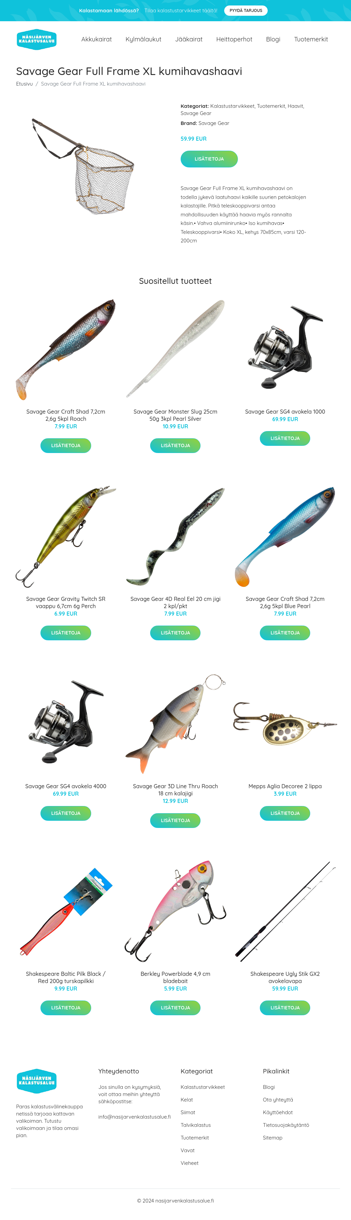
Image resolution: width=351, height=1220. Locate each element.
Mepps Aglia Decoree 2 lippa (285, 794)
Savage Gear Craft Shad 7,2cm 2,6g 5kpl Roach (65, 423)
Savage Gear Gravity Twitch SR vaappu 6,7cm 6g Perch (65, 610)
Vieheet (189, 1170)
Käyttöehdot (278, 1120)
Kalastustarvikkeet (232, 113)
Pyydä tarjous (246, 10)
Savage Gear (196, 120)
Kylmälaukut (143, 43)
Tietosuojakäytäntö (286, 1132)
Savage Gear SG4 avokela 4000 (65, 794)
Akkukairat (96, 43)
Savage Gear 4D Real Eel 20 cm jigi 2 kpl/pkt (176, 610)
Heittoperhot (234, 43)
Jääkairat (189, 43)
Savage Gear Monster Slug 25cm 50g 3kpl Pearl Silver (175, 423)
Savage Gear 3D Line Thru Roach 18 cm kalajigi (175, 798)
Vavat (188, 1158)
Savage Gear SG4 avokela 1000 (285, 419)
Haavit (295, 113)
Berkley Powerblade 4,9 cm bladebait (175, 985)
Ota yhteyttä (278, 1107)
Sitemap (272, 1145)
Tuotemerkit (311, 43)
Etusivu (24, 91)
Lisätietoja (209, 166)
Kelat (187, 1107)
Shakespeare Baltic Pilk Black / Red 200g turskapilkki (66, 985)
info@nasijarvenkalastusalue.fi (134, 1124)
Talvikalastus (196, 1132)
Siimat (188, 1120)
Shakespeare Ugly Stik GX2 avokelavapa (285, 985)
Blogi (273, 43)
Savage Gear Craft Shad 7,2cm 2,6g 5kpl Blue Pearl (285, 610)
